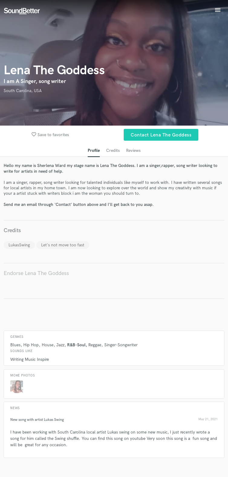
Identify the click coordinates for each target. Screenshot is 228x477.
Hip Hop (31, 344)
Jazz (60, 344)
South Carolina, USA (23, 90)
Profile (94, 150)
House (48, 344)
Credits (113, 150)
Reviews (133, 150)
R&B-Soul (76, 344)
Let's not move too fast (62, 245)
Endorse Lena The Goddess (36, 273)
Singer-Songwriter (121, 344)
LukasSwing (19, 245)
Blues (15, 344)
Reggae (94, 344)
